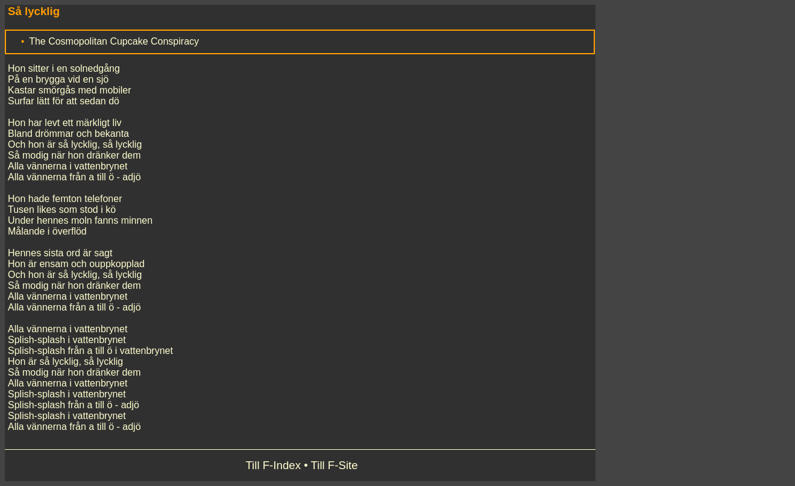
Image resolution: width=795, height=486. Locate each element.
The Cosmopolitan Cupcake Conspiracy (114, 41)
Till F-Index (273, 465)
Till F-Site (334, 465)
